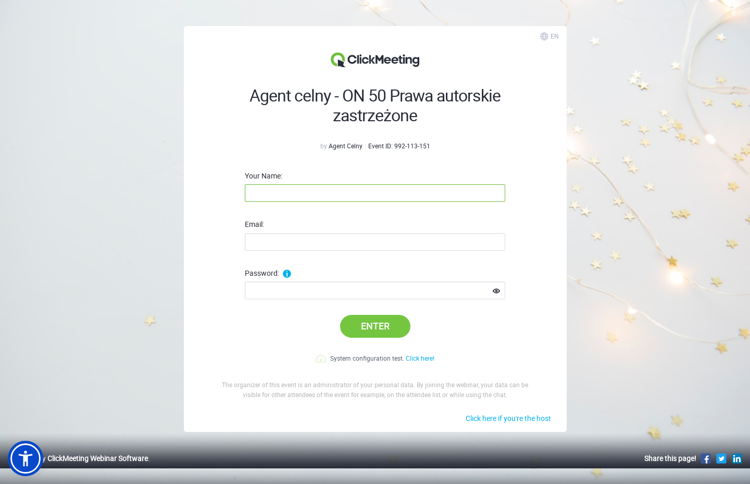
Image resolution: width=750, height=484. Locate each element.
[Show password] (496, 291)
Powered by (78, 458)
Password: (268, 273)
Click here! (420, 358)
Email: (254, 224)
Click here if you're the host (508, 418)
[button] (25, 458)
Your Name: (263, 176)
